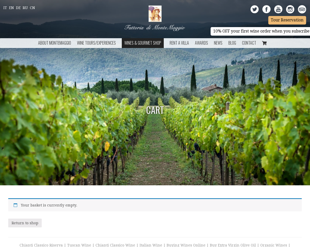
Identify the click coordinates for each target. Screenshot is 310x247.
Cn (32, 8)
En (11, 8)
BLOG (232, 43)
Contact (249, 43)
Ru (25, 8)
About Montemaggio (54, 43)
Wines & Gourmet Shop (142, 43)
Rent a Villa (179, 43)
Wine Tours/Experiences (96, 43)
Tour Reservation (287, 20)
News (218, 43)
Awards (201, 43)
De (18, 8)
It (5, 8)
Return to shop (25, 223)
